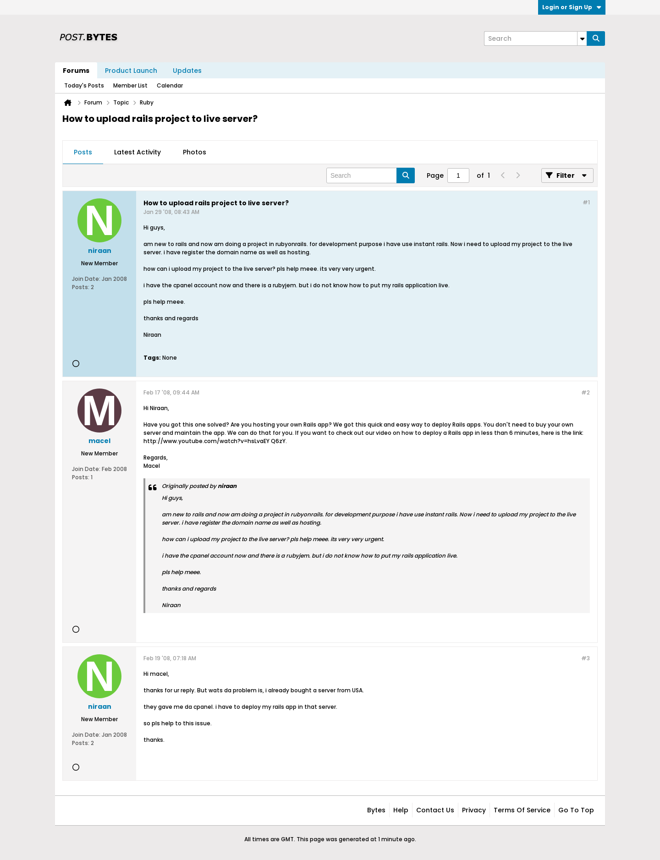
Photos (194, 152)
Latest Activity (137, 152)
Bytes (376, 810)
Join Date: (86, 279)
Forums (76, 70)
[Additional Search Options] (582, 38)
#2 (585, 392)
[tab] (83, 152)
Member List (130, 85)
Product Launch (131, 70)
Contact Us (435, 810)
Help (400, 810)
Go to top (576, 810)
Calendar (170, 85)
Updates (187, 70)
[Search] (535, 38)
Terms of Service (522, 810)
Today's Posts (84, 85)
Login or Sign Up (571, 7)
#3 (585, 658)
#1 (586, 202)
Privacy (474, 810)
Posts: (80, 287)
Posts (83, 152)
